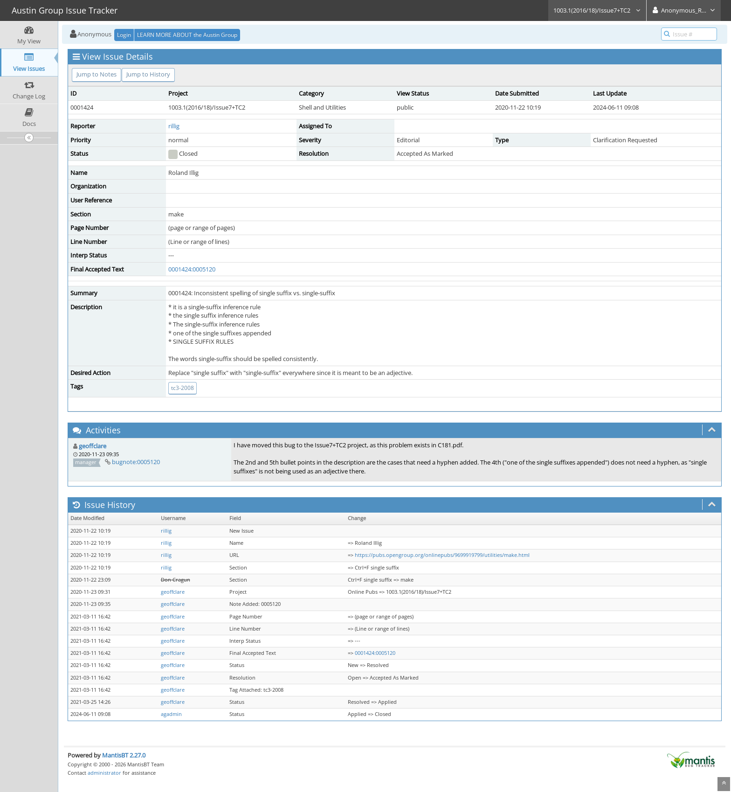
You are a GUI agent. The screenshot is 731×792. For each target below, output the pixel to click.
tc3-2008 (182, 388)
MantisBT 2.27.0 (123, 755)
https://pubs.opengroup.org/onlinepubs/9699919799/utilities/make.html (442, 555)
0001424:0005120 (191, 269)
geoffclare (92, 446)
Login (124, 35)
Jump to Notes (96, 74)
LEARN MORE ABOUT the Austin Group (187, 35)
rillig (173, 126)
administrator (104, 772)
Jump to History (148, 74)
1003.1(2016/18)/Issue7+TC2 (597, 10)
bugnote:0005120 (136, 462)
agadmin (171, 714)
